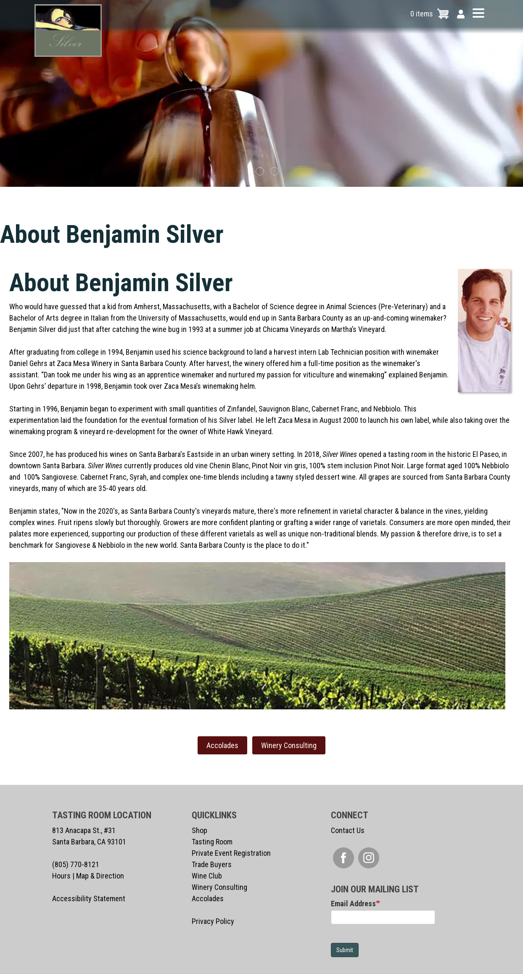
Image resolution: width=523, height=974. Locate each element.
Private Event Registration (231, 853)
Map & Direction (100, 875)
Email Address (353, 903)
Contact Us (348, 830)
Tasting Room (212, 841)
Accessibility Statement (88, 898)
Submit (344, 950)
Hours (61, 875)
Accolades (222, 745)
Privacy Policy (213, 921)
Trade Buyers (212, 864)
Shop (199, 830)
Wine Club (207, 875)
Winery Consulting (289, 745)
